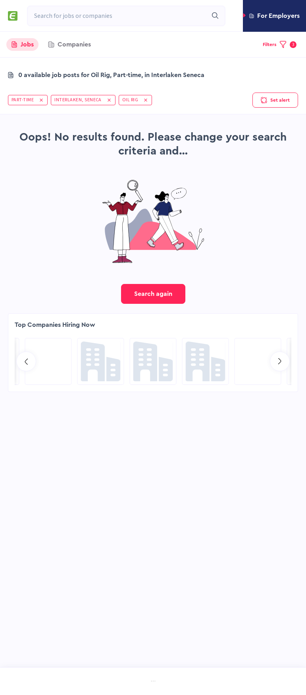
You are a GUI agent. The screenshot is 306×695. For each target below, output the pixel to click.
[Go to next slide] (280, 361)
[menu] (153, 682)
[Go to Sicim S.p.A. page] (101, 361)
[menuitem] (45, 682)
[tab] (22, 44)
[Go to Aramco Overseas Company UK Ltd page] (206, 361)
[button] (274, 16)
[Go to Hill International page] (48, 361)
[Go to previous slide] (26, 361)
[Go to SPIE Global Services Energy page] (258, 361)
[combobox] (117, 16)
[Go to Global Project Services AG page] (153, 361)
